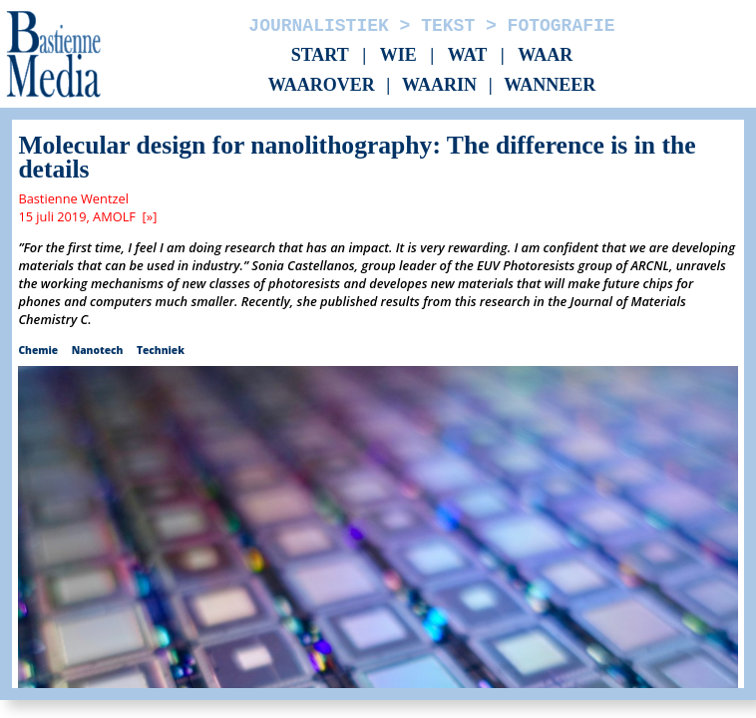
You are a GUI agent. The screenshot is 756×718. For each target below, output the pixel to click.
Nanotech (98, 350)
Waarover (321, 86)
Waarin (439, 86)
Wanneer (549, 86)
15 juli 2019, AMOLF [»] (87, 216)
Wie (398, 55)
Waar (545, 55)
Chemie (38, 350)
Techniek (161, 350)
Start (320, 55)
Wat (468, 55)
